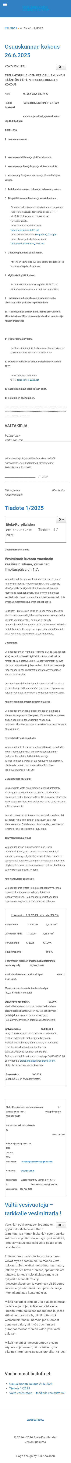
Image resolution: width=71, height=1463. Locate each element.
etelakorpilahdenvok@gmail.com (37, 1060)
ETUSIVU (11, 28)
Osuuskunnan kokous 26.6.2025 (30, 1384)
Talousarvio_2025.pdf (28, 380)
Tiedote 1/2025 (24, 508)
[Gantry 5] (35, 8)
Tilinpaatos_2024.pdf (46, 234)
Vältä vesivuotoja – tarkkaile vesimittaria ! (37, 1393)
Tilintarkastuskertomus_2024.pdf (27, 243)
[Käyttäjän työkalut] (61, 67)
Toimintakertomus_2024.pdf (24, 230)
